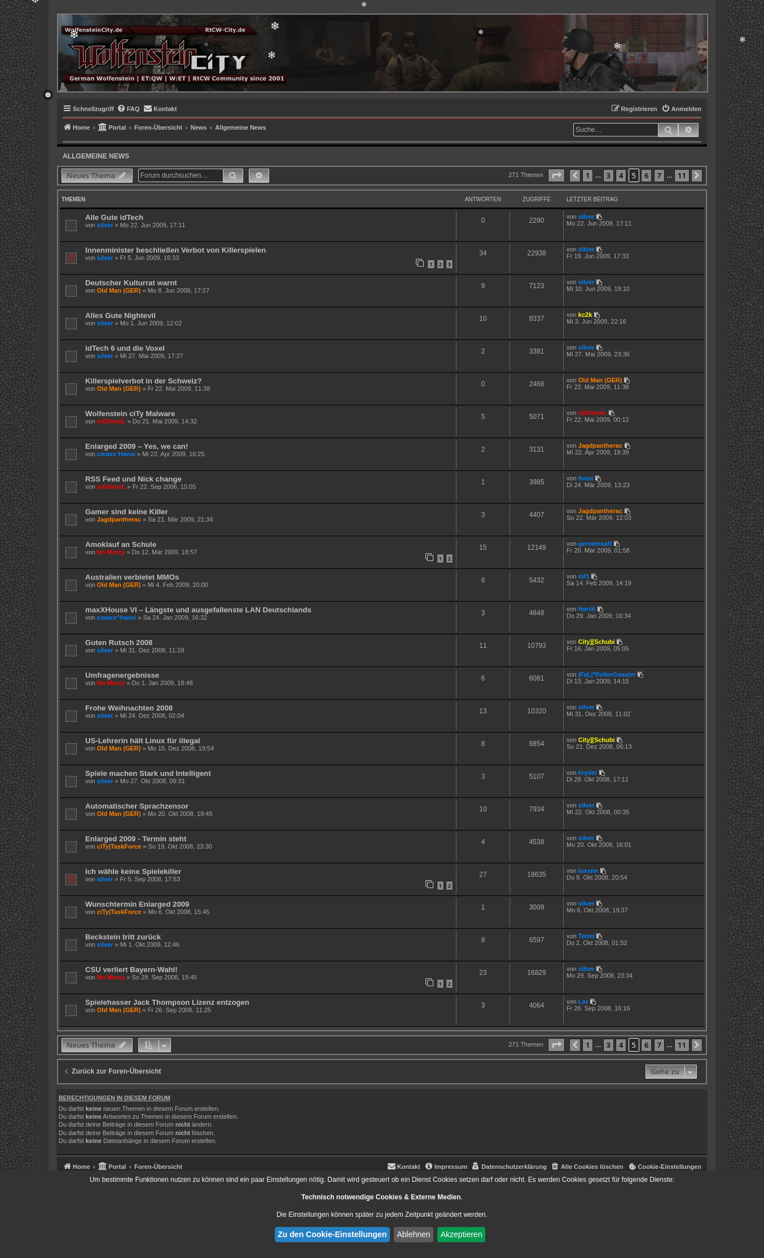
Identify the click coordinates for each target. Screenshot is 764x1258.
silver (105, 225)
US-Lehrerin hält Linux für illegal (142, 740)
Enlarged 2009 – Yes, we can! (136, 446)
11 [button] (682, 175)
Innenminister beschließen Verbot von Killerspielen (175, 250)
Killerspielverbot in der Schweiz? (143, 381)
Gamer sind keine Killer (126, 511)
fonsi (585, 478)
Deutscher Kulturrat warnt (131, 283)
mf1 (584, 576)
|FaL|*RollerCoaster (607, 674)
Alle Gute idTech (114, 217)
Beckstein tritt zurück (123, 937)
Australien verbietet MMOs (132, 577)
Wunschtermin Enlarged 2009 (137, 904)
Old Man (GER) (119, 290)
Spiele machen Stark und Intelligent (148, 773)
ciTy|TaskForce (119, 846)
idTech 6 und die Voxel (125, 348)
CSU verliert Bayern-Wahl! (131, 969)
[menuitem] (128, 108)
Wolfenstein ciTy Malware (130, 413)
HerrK (587, 609)
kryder (588, 772)
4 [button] (621, 175)
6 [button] (646, 175)
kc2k (585, 314)
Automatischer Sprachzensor (136, 806)
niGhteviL (111, 421)
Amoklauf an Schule (120, 544)
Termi (586, 936)
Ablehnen (413, 1234)
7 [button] (659, 175)
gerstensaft (595, 543)
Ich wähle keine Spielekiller (133, 871)
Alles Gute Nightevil (120, 315)
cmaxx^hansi (116, 617)
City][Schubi (596, 641)
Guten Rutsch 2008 (118, 642)
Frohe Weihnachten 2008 (129, 708)
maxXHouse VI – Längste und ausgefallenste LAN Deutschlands (198, 610)
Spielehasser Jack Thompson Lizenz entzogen (167, 1002)
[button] (556, 175)
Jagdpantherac (600, 445)
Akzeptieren (461, 1234)
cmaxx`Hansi (116, 454)
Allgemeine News (96, 156)
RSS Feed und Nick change (133, 479)
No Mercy (111, 552)
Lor (583, 1001)
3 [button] (609, 175)
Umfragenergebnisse (122, 675)
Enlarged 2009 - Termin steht (135, 839)
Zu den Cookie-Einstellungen (332, 1234)
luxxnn (588, 870)
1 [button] (588, 175)
